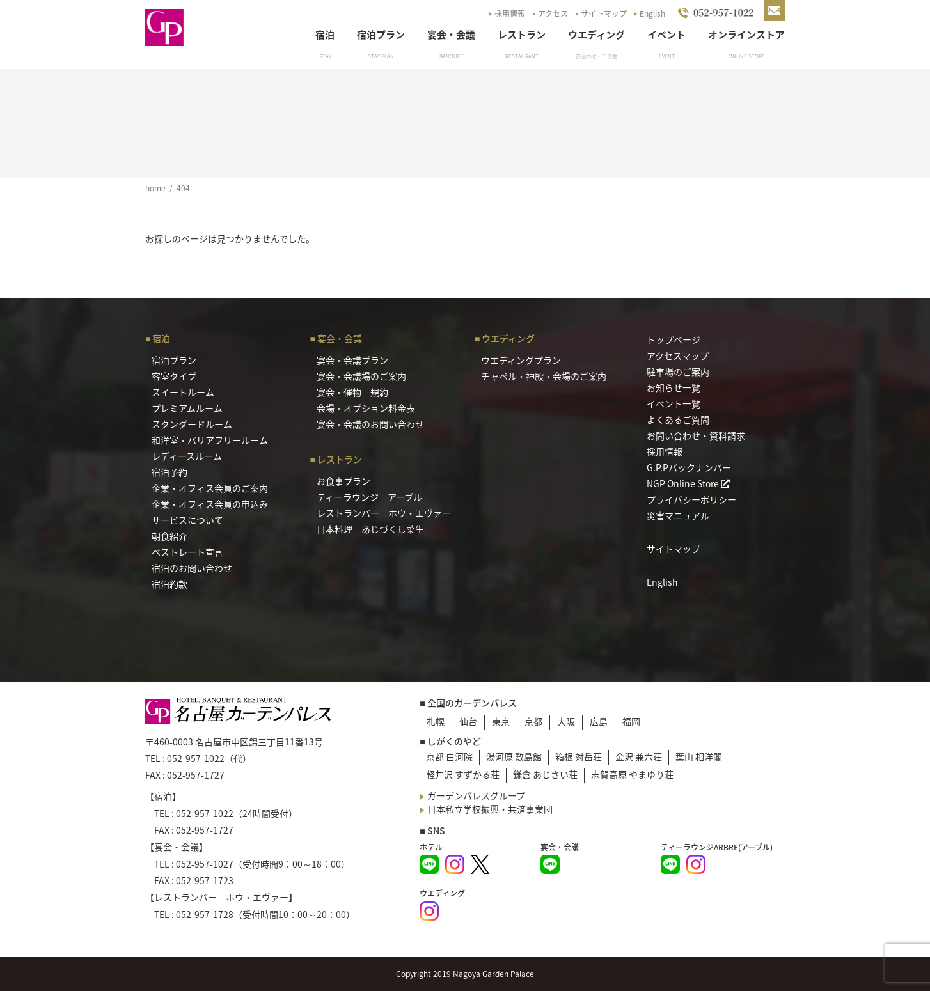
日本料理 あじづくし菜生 (370, 528)
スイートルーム (183, 392)
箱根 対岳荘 (578, 756)
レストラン (522, 34)
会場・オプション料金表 (366, 408)
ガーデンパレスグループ (476, 795)
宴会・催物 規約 (352, 392)
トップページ (673, 339)
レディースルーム (187, 455)
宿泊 (325, 34)
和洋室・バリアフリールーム (210, 439)
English (652, 13)
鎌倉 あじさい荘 (545, 774)
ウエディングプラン (521, 360)
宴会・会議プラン (352, 360)
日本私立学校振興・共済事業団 (490, 808)
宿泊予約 (169, 471)
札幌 (436, 721)
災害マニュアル (678, 515)
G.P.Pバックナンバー (689, 467)
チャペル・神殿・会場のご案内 (543, 376)
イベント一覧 (673, 403)
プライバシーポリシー (691, 499)
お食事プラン (343, 480)
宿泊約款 (169, 583)
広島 (599, 721)
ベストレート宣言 (187, 551)
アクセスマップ (678, 355)
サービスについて (187, 519)
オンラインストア (746, 34)
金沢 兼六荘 (638, 756)
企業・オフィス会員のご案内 (210, 487)
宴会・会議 (451, 34)
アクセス (553, 13)
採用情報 (509, 13)
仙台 (468, 721)
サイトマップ (604, 13)
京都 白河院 (449, 756)
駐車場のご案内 (678, 371)
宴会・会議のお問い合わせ (370, 423)
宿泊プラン (381, 34)
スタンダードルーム (192, 423)
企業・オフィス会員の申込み (210, 503)
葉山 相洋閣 (698, 756)
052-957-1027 (204, 863)
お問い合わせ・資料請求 (696, 435)
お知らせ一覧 (673, 387)
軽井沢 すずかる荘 (463, 774)
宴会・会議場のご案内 (361, 376)
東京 (501, 721)
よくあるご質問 (678, 419)
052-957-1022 (196, 758)
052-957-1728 (204, 914)
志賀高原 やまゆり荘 (632, 774)
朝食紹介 (169, 535)
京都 (533, 721)
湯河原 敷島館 (514, 756)
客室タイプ (174, 376)
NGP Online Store (688, 483)
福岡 (631, 721)
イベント (666, 34)
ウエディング (596, 34)
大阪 (566, 721)
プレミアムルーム (187, 408)
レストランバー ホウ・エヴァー (384, 512)
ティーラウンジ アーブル (369, 496)
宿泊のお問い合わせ (192, 567)
